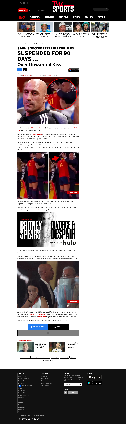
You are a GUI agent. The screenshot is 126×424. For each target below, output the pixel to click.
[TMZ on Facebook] (18, 3)
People (20, 404)
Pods (76, 17)
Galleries (20, 402)
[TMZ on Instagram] (27, 3)
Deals (101, 17)
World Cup (55, 357)
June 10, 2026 (48, 75)
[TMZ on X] (21, 3)
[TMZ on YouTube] (73, 392)
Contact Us (44, 376)
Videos (63, 17)
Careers (43, 381)
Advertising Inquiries (46, 383)
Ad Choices (21, 383)
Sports (35, 17)
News (21, 17)
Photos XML (21, 409)
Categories (21, 397)
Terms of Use (21, 381)
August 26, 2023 (27, 75)
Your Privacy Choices (25, 385)
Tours (89, 17)
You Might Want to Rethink (40, 357)
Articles (20, 388)
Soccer (72, 357)
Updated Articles (22, 393)
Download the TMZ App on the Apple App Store (94, 377)
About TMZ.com (22, 376)
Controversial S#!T (48, 360)
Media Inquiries (45, 385)
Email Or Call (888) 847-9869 (37, 10)
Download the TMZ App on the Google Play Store (94, 383)
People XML (21, 407)
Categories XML (22, 400)
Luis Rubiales (25, 357)
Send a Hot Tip (45, 378)
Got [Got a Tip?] (22, 10)
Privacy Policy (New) (23, 378)
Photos (49, 17)
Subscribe (80, 384)
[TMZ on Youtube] (24, 3)
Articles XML (21, 390)
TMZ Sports (64, 357)
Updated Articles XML (24, 395)
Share (38, 327)
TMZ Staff (22, 73)
